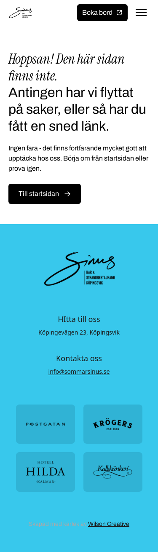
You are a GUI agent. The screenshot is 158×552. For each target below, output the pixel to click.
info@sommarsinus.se (79, 371)
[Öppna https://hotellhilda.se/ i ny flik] (45, 472)
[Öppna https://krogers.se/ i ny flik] (113, 424)
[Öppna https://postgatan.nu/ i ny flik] (45, 424)
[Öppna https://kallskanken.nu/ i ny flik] (113, 472)
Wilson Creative (108, 524)
